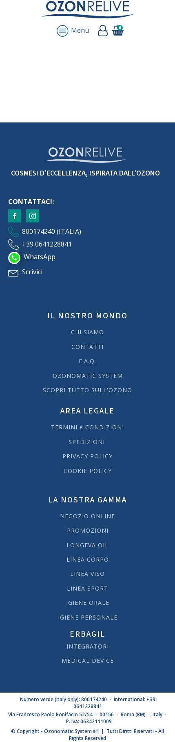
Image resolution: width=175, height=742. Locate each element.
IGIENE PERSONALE (87, 617)
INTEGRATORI (87, 646)
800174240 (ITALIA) (51, 231)
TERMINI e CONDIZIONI (87, 427)
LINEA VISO (87, 574)
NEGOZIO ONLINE (87, 516)
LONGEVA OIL (87, 545)
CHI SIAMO (87, 332)
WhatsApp (39, 256)
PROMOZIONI (88, 530)
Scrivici (32, 271)
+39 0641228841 (47, 244)
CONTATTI (87, 347)
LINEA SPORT (87, 588)
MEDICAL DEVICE (88, 661)
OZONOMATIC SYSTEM (88, 376)
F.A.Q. (87, 361)
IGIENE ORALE (87, 603)
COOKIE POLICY (88, 471)
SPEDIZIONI (88, 442)
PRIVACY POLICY (87, 456)
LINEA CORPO (87, 559)
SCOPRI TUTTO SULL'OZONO (87, 390)
